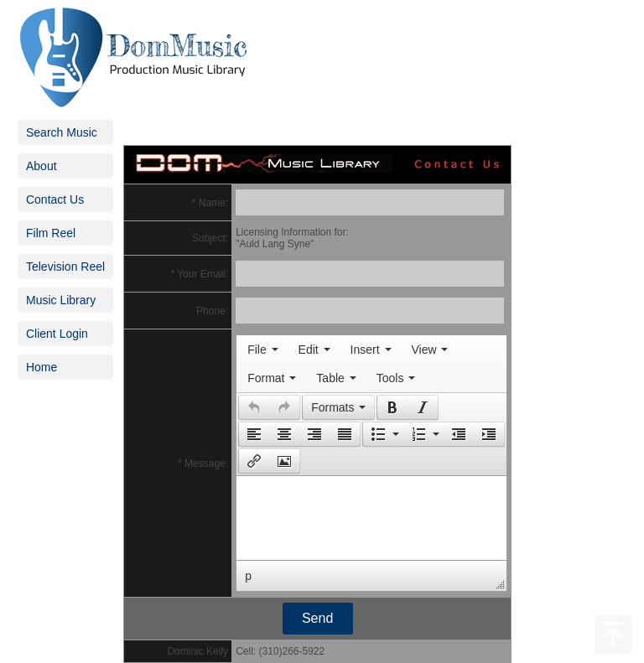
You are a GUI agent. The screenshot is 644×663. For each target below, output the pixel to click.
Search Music (61, 132)
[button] (253, 407)
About (41, 166)
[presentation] (262, 349)
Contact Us (55, 199)
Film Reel (50, 233)
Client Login (57, 333)
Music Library (61, 300)
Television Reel (65, 266)
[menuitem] (262, 349)
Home (41, 367)
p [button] (248, 576)
